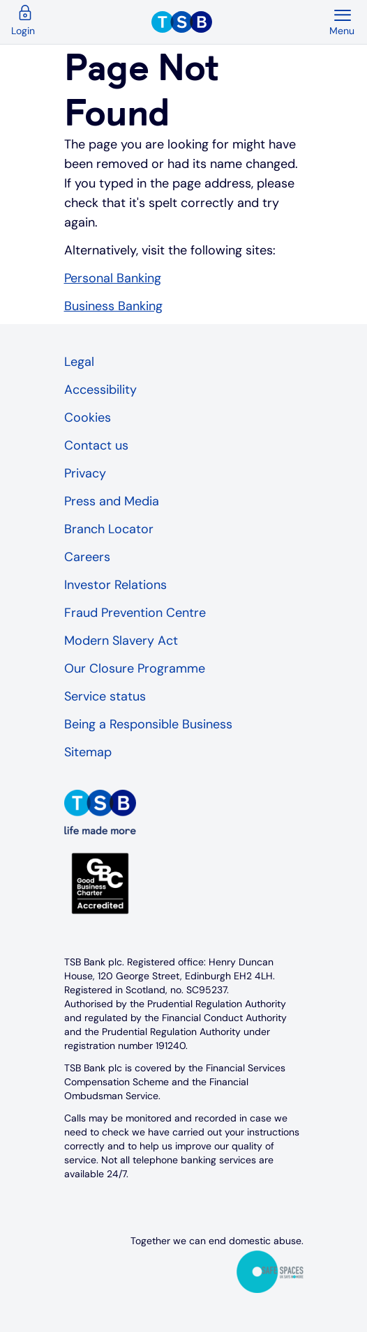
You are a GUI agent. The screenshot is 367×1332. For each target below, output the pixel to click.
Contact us (96, 445)
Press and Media (111, 501)
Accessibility (100, 389)
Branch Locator (108, 529)
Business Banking (113, 306)
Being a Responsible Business (148, 724)
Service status (105, 696)
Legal (79, 361)
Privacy (85, 473)
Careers (87, 557)
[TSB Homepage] (240, 22)
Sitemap (88, 752)
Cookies (87, 417)
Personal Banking (112, 278)
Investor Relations (115, 584)
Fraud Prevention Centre (135, 612)
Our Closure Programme (134, 668)
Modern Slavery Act (121, 640)
